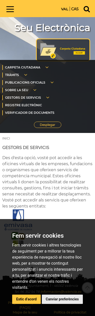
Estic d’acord (26, 299)
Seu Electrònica (52, 28)
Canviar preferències (62, 299)
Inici (39, 8)
